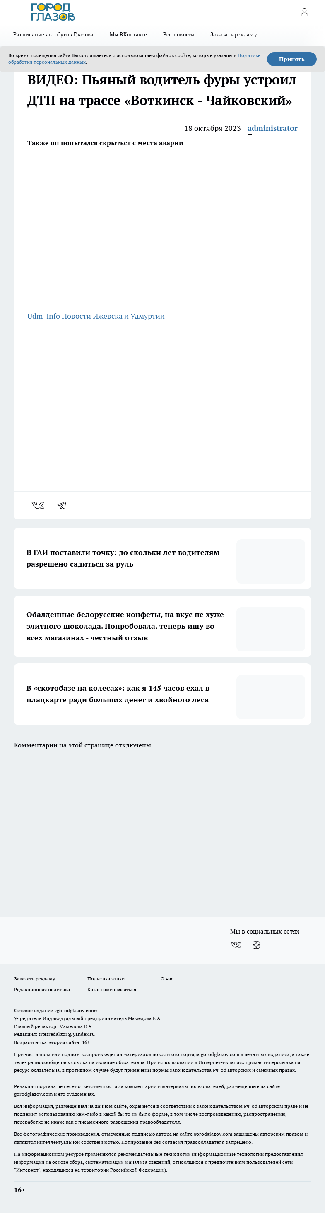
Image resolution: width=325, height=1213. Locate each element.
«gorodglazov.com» (76, 1010)
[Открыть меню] (17, 12)
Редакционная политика (42, 989)
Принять (292, 59)
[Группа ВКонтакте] (235, 945)
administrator (273, 128)
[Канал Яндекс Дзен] (256, 945)
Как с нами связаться (111, 989)
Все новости (179, 34)
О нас (167, 978)
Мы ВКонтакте (128, 34)
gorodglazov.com (220, 1054)
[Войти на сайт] (304, 12)
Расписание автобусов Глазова (53, 34)
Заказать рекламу (233, 34)
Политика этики (106, 978)
